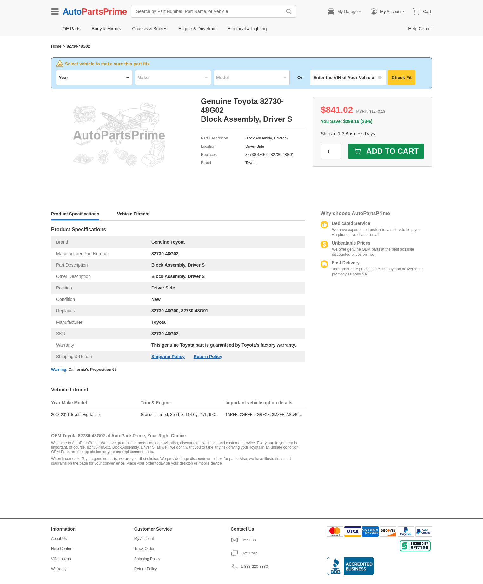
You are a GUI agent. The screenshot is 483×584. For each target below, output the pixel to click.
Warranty (58, 569)
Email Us (243, 540)
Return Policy (208, 356)
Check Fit (402, 77)
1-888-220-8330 (249, 566)
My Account (144, 538)
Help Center (61, 549)
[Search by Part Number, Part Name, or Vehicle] (208, 11)
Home (56, 46)
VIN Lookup (61, 559)
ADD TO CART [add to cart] (386, 151)
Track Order (144, 549)
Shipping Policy (168, 356)
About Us (59, 538)
